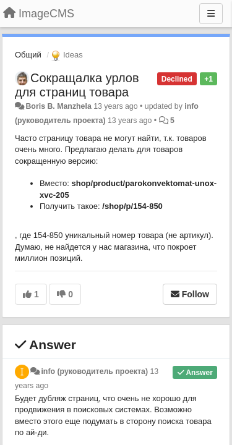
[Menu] (211, 13)
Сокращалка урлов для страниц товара (77, 85)
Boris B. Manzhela (58, 106)
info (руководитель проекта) (94, 371)
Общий (28, 54)
